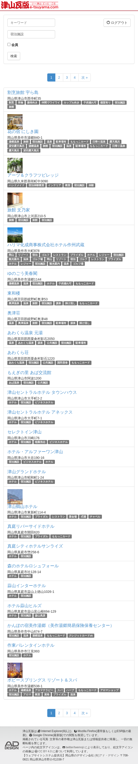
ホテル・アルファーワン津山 (35, 451)
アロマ (27, 694)
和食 (20, 102)
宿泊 (35, 254)
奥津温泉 (14, 303)
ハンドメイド (16, 185)
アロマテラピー (44, 690)
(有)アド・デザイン (107, 755)
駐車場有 (61, 141)
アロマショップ (109, 690)
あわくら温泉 (26, 342)
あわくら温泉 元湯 (25, 332)
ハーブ (70, 690)
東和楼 (13, 293)
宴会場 (73, 516)
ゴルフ (45, 254)
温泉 (49, 141)
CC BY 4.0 (45, 751)
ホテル (91, 254)
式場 (83, 516)
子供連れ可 (89, 102)
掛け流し (70, 303)
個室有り (105, 102)
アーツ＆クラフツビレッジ (33, 175)
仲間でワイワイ (51, 102)
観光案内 (14, 259)
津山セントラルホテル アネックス (40, 412)
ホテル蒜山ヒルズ (24, 605)
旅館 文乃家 (18, 210)
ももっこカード (79, 141)
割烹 (11, 102)
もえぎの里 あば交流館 (29, 372)
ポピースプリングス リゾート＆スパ (42, 680)
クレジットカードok (81, 635)
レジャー (104, 254)
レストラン (59, 254)
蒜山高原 (40, 615)
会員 (12, 45)
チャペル (95, 516)
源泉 (58, 303)
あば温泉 (14, 382)
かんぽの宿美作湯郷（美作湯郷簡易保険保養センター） (60, 625)
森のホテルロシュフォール (33, 566)
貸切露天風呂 (16, 146)
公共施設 (52, 342)
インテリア (54, 185)
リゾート (23, 254)
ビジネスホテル (44, 402)
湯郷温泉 (14, 141)
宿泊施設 (120, 102)
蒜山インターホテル (26, 585)
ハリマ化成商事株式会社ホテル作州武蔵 (45, 244)
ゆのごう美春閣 (22, 273)
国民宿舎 (62, 362)
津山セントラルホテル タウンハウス (42, 392)
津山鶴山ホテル (22, 506)
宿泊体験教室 (36, 185)
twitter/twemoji (75, 747)
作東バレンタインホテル (30, 645)
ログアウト (117, 23)
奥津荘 (13, 313)
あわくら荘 (18, 352)
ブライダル (76, 254)
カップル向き (71, 102)
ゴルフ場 (37, 259)
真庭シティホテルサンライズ (35, 546)
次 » (84, 77)
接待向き (32, 102)
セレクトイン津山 (24, 432)
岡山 (11, 254)
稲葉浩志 (40, 442)
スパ (59, 690)
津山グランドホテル (26, 471)
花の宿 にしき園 (22, 131)
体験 (91, 185)
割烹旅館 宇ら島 (22, 92)
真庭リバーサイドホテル (30, 526)
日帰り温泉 (98, 141)
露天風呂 (114, 141)
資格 (46, 694)
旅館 (11, 106)
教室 (67, 185)
